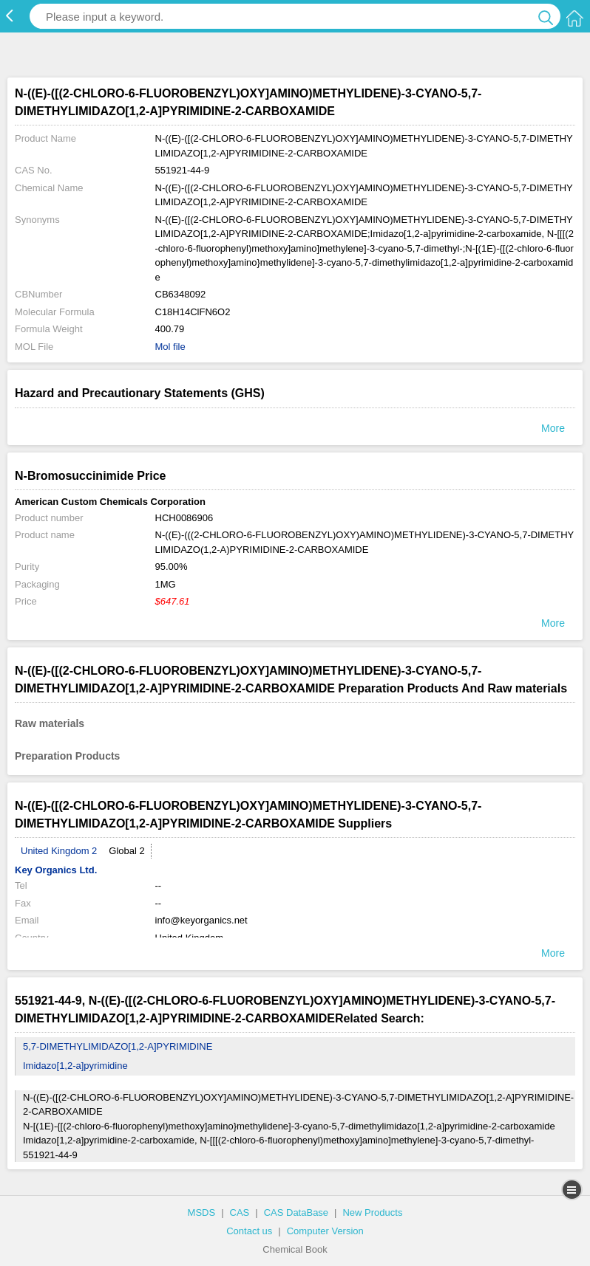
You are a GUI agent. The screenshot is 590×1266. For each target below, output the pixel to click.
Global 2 (126, 850)
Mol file (170, 346)
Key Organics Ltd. (56, 869)
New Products (372, 1212)
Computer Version (325, 1230)
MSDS (202, 1212)
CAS (240, 1212)
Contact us (249, 1230)
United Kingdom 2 (59, 850)
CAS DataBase (296, 1212)
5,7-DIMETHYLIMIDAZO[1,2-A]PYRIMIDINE (117, 1046)
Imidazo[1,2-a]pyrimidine (75, 1065)
